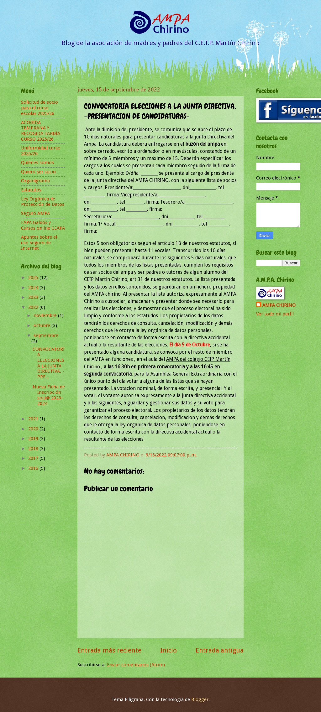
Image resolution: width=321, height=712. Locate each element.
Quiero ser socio (38, 171)
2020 (33, 429)
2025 (33, 277)
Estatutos (31, 190)
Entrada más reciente (109, 650)
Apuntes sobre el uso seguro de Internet (39, 242)
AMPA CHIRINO (279, 305)
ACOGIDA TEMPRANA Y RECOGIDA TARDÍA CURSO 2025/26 (40, 131)
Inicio (168, 650)
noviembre (46, 315)
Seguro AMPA (35, 213)
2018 (33, 448)
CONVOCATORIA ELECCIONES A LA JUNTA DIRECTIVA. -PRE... (49, 363)
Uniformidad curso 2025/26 (41, 150)
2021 (33, 419)
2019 (33, 438)
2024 (33, 287)
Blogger (199, 699)
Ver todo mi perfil (275, 314)
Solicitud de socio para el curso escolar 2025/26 (39, 107)
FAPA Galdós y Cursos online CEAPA (43, 225)
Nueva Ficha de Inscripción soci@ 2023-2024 (49, 395)
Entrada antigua (220, 650)
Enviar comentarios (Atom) (136, 665)
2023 (33, 297)
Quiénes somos (37, 162)
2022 (33, 307)
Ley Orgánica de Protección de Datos (42, 201)
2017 (33, 458)
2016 (33, 468)
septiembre (46, 335)
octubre (42, 325)
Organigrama (35, 181)
